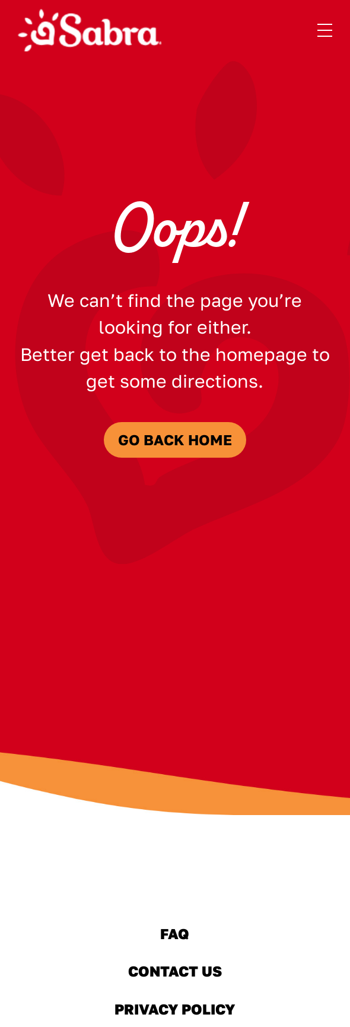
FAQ (174, 933)
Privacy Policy (175, 1008)
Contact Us (175, 971)
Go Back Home (175, 440)
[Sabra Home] (89, 30)
